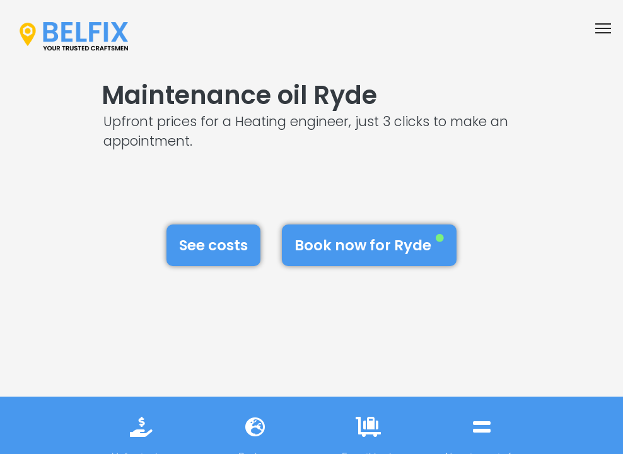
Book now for (369, 244)
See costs (213, 245)
